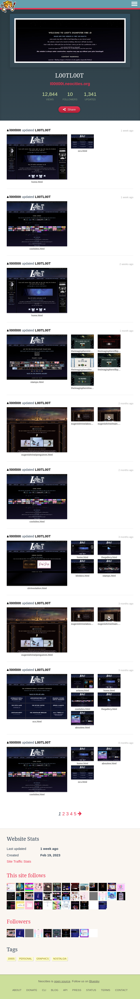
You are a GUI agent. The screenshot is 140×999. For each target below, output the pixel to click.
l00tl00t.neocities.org (70, 84)
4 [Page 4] (71, 813)
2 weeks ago (127, 264)
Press (76, 990)
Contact (121, 990)
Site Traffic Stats (19, 861)
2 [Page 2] (63, 813)
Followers (18, 922)
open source (62, 981)
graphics (43, 958)
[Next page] (80, 813)
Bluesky (94, 981)
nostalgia (59, 958)
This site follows (26, 875)
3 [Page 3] (67, 813)
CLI (44, 990)
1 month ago (126, 330)
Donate (31, 990)
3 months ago (126, 537)
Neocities (44, 981)
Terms (105, 990)
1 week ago (127, 130)
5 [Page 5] (75, 813)
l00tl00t (14, 130)
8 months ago (126, 743)
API (65, 990)
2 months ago (126, 403)
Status (91, 990)
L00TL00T (43, 130)
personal (25, 958)
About (17, 990)
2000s (11, 958)
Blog (54, 990)
